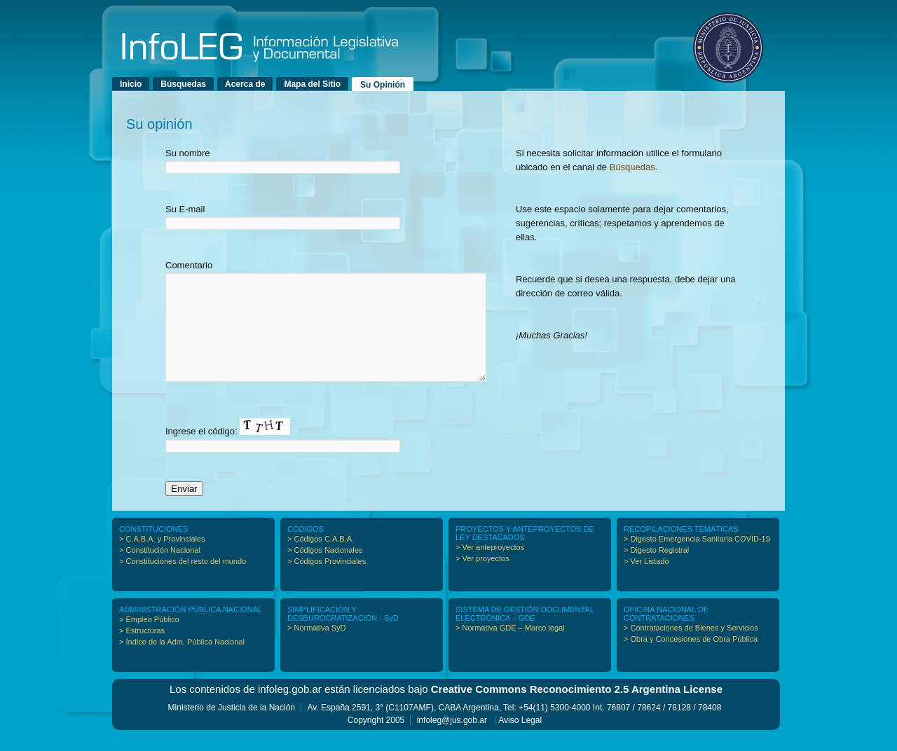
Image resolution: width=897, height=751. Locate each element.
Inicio (131, 84)
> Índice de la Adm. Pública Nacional (182, 663)
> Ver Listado (646, 582)
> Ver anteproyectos (490, 568)
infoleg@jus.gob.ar (452, 741)
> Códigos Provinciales (326, 582)
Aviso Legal (520, 741)
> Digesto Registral (656, 571)
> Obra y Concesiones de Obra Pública (691, 660)
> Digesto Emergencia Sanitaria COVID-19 (697, 560)
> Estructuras (142, 651)
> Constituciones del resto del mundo (182, 582)
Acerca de (245, 84)
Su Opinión (382, 85)
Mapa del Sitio (312, 84)
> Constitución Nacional (159, 571)
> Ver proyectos (482, 579)
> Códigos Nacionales (324, 571)
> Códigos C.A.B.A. (320, 560)
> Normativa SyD (316, 649)
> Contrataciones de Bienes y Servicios (691, 649)
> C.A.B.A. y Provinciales (162, 560)
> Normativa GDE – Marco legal (510, 649)
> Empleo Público (149, 640)
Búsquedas (183, 84)
